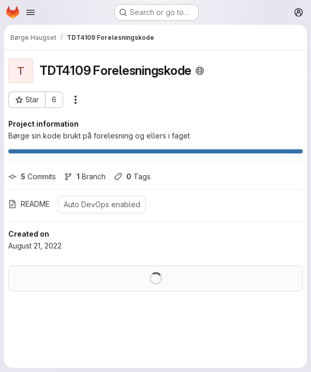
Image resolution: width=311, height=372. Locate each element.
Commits (32, 176)
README (29, 203)
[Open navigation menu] (30, 12)
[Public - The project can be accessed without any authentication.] (200, 71)
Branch (85, 176)
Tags (132, 176)
